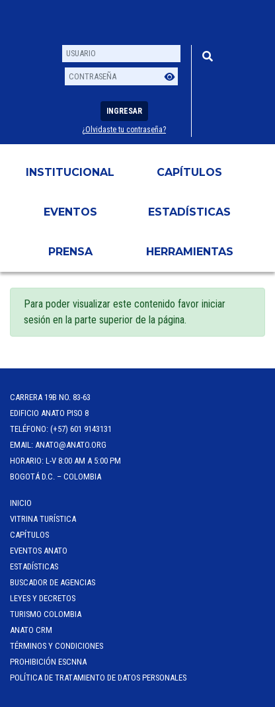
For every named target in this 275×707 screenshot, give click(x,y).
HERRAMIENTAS (189, 251)
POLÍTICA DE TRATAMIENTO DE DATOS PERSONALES (98, 678)
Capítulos (189, 172)
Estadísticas (189, 212)
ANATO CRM (31, 630)
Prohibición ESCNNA (48, 662)
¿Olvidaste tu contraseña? (124, 129)
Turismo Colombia (45, 614)
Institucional (70, 172)
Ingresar (124, 111)
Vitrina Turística (43, 519)
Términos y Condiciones (56, 646)
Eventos (70, 212)
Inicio (21, 503)
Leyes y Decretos (42, 598)
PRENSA (70, 251)
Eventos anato (38, 551)
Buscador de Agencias (52, 582)
